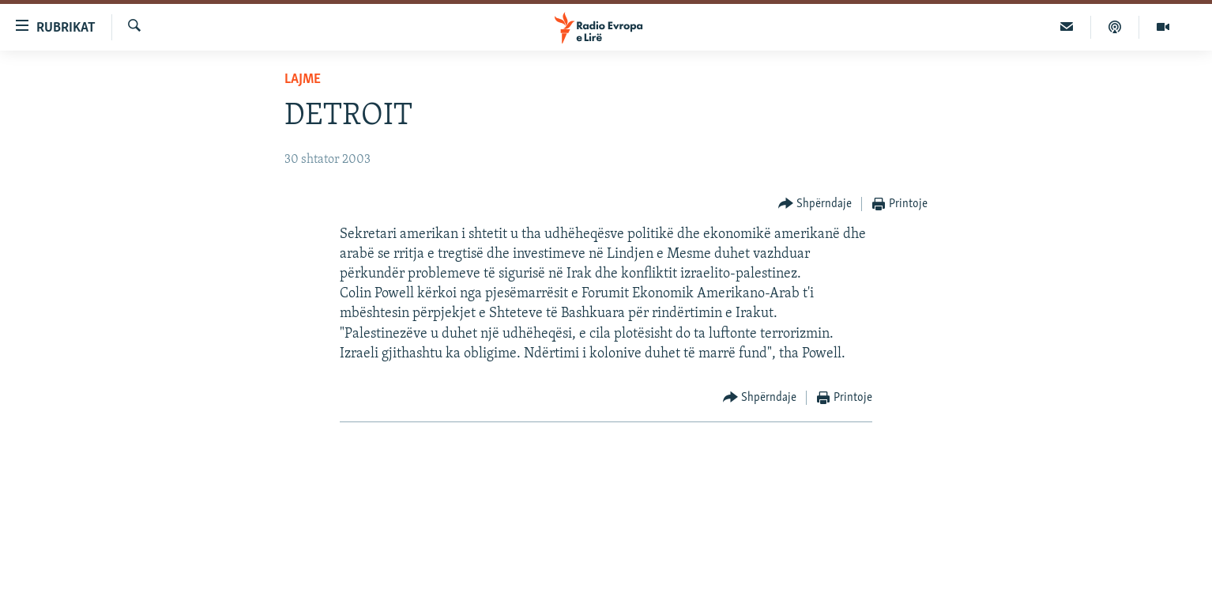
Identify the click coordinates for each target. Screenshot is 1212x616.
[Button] (815, 204)
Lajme (302, 79)
